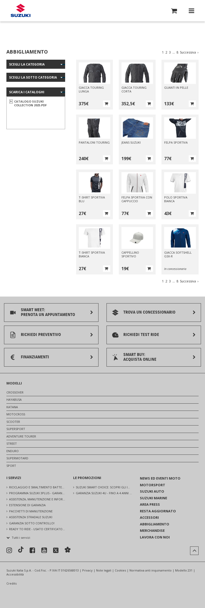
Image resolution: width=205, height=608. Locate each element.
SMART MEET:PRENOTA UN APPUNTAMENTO (48, 312)
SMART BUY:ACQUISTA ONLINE (139, 357)
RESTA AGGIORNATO (158, 511)
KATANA (12, 407)
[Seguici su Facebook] (32, 550)
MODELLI (14, 383)
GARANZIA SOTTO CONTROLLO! (31, 523)
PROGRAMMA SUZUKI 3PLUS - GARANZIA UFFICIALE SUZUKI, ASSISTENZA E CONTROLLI (37, 493)
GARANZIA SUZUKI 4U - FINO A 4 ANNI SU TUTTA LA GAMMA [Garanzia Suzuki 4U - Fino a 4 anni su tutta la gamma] (104, 493)
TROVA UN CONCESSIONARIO (149, 312)
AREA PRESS (150, 504)
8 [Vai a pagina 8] (177, 52)
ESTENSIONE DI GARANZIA (27, 505)
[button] (174, 11)
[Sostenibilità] (68, 550)
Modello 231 (183, 570)
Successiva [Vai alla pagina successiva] (189, 52)
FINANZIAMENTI (35, 357)
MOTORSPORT (152, 485)
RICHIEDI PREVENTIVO (41, 334)
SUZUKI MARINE (153, 498)
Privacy (87, 570)
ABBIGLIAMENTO (154, 524)
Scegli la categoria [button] (27, 64)
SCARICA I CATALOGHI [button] (26, 92)
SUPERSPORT (15, 429)
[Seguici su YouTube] (44, 550)
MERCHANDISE (152, 530)
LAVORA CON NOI (155, 537)
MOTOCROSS (15, 414)
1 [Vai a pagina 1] (163, 52)
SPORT (11, 466)
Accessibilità (15, 574)
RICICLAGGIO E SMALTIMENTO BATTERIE (37, 487)
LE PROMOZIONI (87, 478)
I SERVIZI (13, 478)
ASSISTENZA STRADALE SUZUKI (30, 517)
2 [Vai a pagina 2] (166, 52)
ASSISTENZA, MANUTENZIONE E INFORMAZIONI (37, 499)
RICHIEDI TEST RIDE (141, 334)
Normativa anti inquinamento (150, 570)
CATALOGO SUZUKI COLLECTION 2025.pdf (30, 103)
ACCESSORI (149, 517)
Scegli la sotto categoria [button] (33, 77)
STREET (11, 443)
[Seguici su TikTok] (20, 550)
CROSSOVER (14, 392)
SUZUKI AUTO (152, 491)
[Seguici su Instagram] (9, 550)
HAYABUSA (14, 400)
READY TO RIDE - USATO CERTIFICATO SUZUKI (37, 529)
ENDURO (12, 451)
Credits (11, 583)
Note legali (103, 570)
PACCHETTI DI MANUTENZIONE (31, 511)
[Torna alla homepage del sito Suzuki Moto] (20, 11)
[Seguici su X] (55, 550)
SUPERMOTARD (17, 458)
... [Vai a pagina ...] (174, 52)
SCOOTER (13, 422)
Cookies (120, 570)
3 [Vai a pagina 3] (170, 52)
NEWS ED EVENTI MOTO (160, 478)
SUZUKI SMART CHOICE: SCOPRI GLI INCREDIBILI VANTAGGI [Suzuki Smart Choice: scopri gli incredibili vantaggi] (104, 487)
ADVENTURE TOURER (21, 436)
